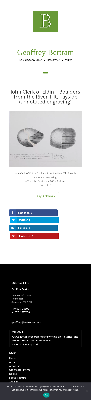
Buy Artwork (45, 196)
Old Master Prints (20, 354)
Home (12, 342)
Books (13, 358)
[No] (87, 391)
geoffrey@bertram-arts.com (27, 307)
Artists (13, 346)
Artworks (14, 350)
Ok (46, 395)
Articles (13, 366)
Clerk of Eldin (17, 370)
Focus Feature (17, 362)
